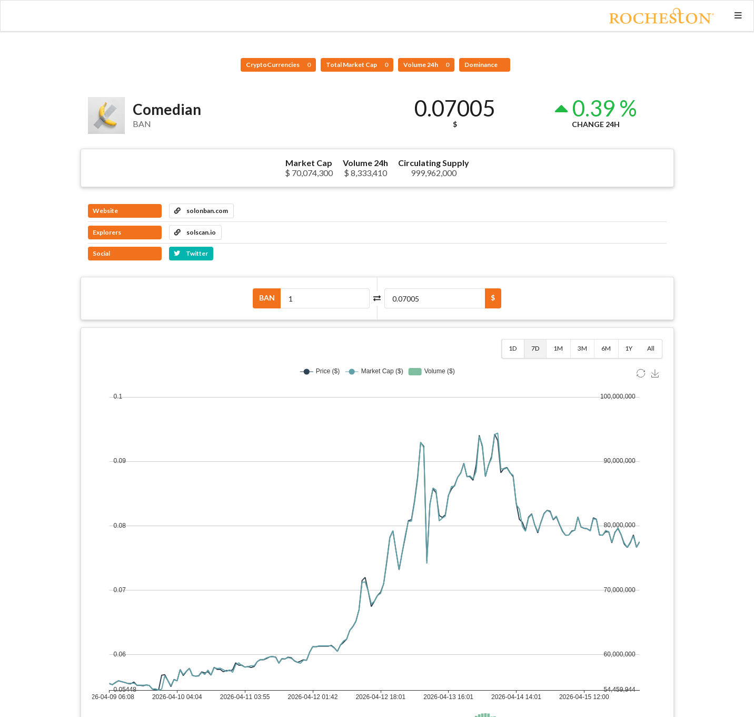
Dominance (481, 65)
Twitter (191, 253)
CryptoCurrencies (278, 65)
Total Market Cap (357, 65)
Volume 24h (426, 65)
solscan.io (195, 232)
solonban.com (201, 211)
